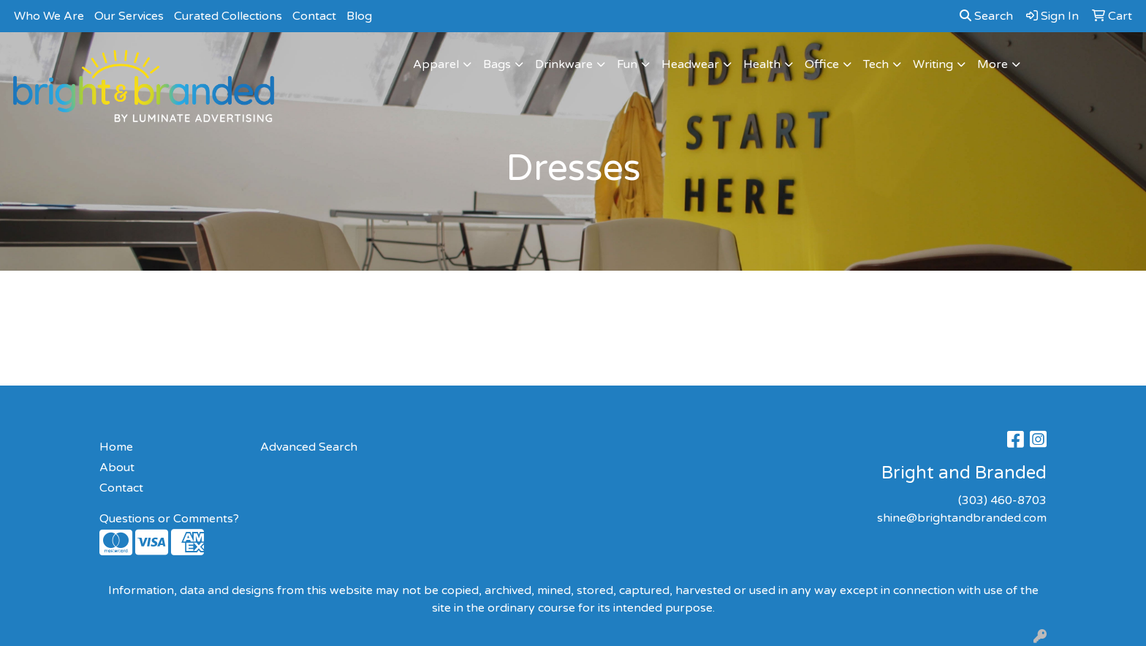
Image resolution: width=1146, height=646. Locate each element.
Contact (314, 16)
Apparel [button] (436, 64)
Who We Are (49, 16)
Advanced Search (308, 447)
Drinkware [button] (564, 64)
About (116, 467)
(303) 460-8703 (1002, 500)
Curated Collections (228, 16)
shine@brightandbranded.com (962, 518)
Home (116, 447)
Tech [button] (876, 64)
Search (986, 16)
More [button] (992, 64)
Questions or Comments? (169, 518)
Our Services (129, 16)
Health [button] (762, 64)
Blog (359, 16)
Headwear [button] (690, 64)
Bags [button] (497, 64)
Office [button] (822, 64)
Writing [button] (933, 64)
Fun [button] (627, 64)
